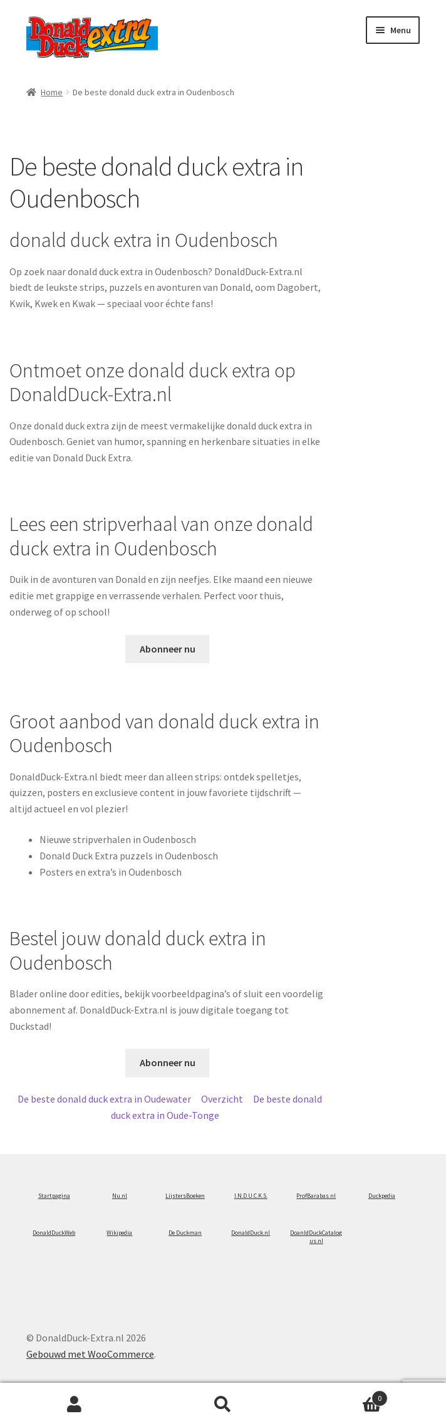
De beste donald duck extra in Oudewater (104, 1099)
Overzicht (222, 1099)
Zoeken (222, 1404)
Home (52, 92)
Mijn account (74, 1404)
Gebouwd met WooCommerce (90, 1354)
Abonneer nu (167, 648)
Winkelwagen (343, 1396)
